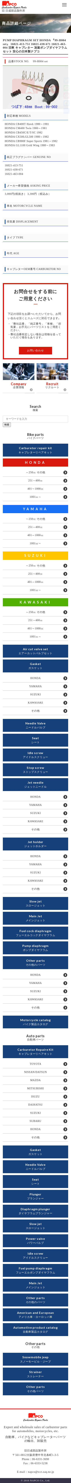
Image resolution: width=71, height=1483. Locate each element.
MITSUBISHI (35, 1088)
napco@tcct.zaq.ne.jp (41, 1471)
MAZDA (35, 1080)
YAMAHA (35, 509)
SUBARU (35, 1121)
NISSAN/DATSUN (35, 1072)
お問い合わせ (35, 350)
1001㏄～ (35, 496)
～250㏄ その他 (35, 472)
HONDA (35, 462)
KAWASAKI (35, 602)
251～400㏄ (35, 480)
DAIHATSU (35, 1104)
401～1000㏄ (35, 488)
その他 (35, 710)
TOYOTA (35, 1064)
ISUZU (35, 1096)
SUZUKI (35, 555)
